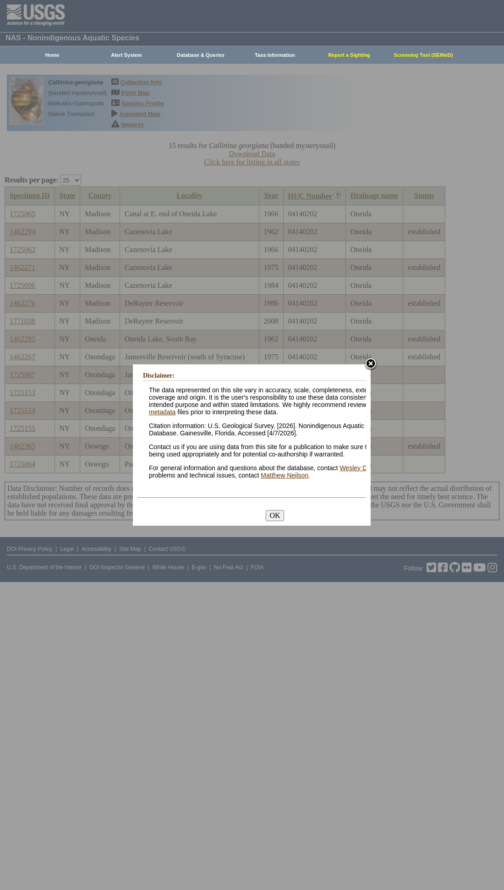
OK (274, 515)
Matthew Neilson (284, 475)
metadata (162, 412)
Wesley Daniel (360, 468)
